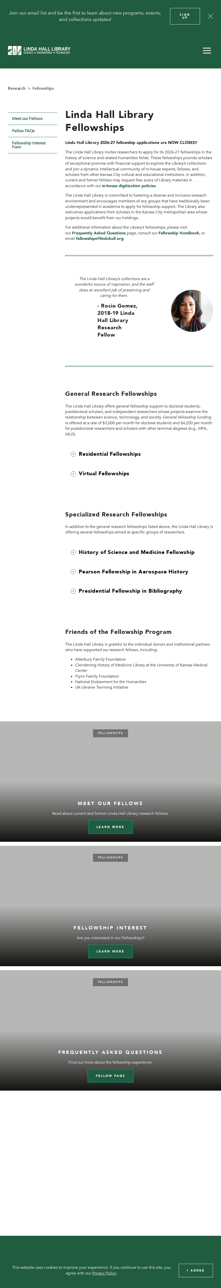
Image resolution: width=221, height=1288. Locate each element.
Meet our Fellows (27, 118)
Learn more (110, 827)
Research (17, 88)
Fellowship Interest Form (29, 145)
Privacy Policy (104, 1273)
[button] (207, 50)
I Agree (196, 1271)
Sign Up (185, 16)
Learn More (110, 951)
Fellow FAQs (23, 131)
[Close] (210, 16)
